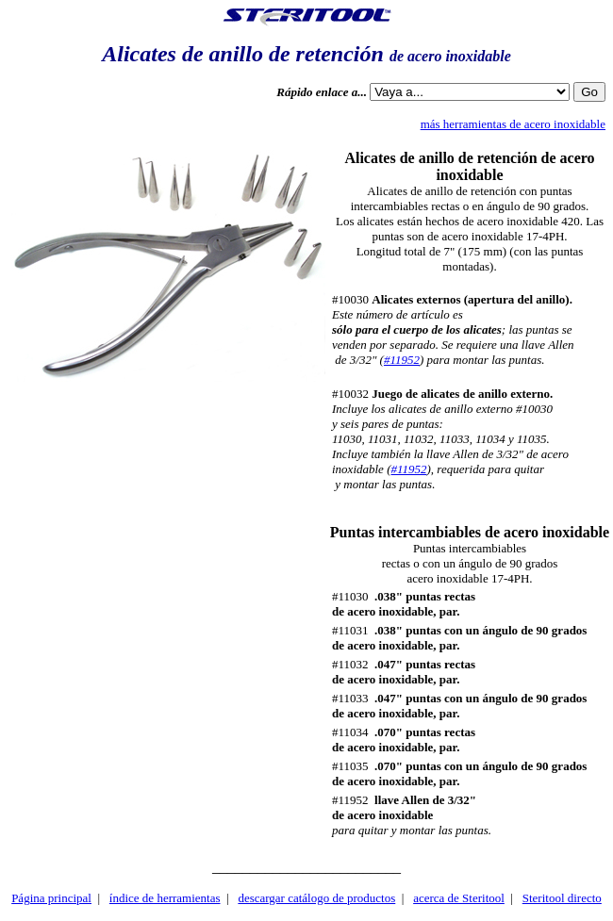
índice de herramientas (165, 898)
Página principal (51, 898)
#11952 (402, 360)
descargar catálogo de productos (316, 898)
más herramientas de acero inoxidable (513, 124)
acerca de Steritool (459, 898)
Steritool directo (562, 898)
